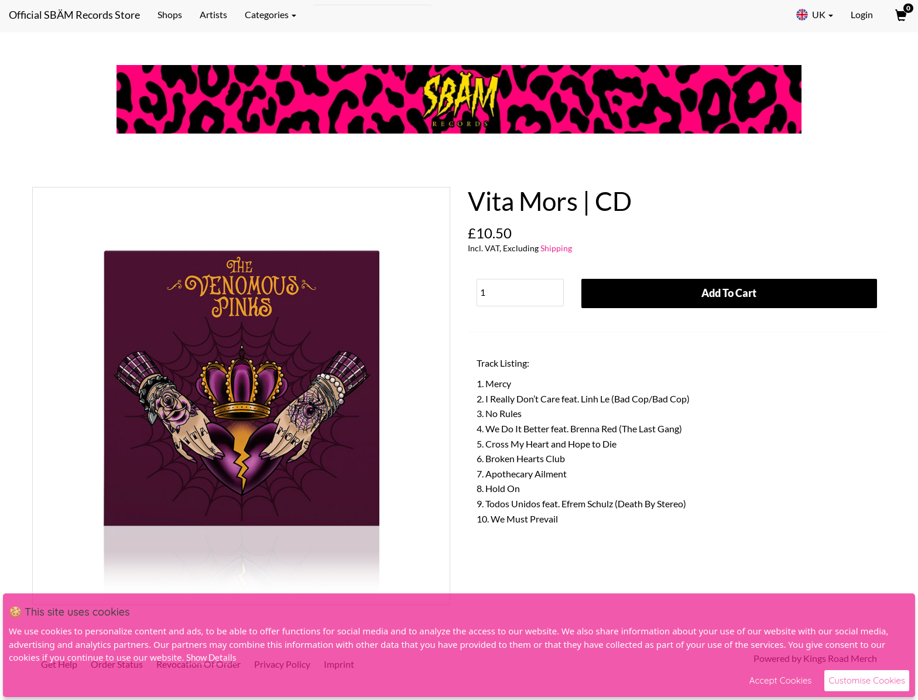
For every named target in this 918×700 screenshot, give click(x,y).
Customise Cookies (866, 680)
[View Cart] (900, 14)
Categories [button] (270, 14)
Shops (169, 14)
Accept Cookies (780, 680)
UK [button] (814, 14)
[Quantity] (520, 292)
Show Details (211, 657)
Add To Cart (728, 292)
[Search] (372, 15)
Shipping (556, 248)
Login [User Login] (862, 14)
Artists (213, 14)
